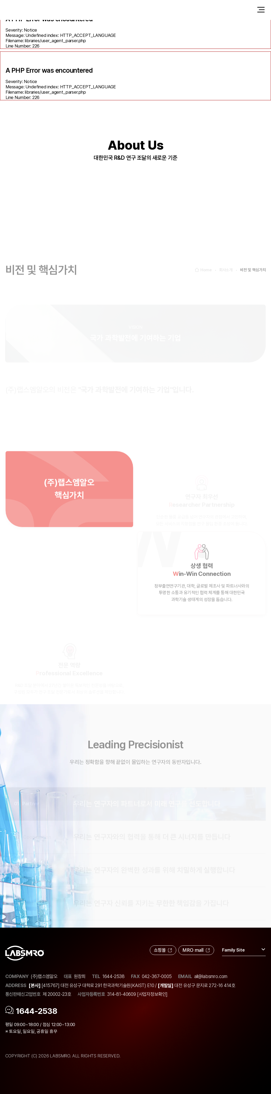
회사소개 (226, 282)
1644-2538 (113, 976)
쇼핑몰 (163, 950)
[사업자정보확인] (152, 994)
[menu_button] (261, 9)
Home (203, 283)
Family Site (244, 950)
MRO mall (196, 950)
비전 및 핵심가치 (253, 282)
